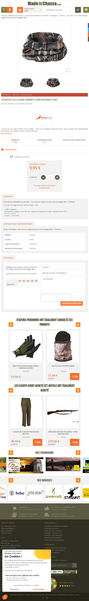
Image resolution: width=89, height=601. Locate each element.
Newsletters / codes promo (54, 550)
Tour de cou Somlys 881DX (63, 366)
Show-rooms (6, 533)
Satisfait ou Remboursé (53, 535)
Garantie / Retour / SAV (53, 533)
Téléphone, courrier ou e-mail (62, 516)
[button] (5, 597)
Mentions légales (7, 528)
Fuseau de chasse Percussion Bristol (26, 433)
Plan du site (5, 543)
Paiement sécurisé (28, 514)
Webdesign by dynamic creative (69, 595)
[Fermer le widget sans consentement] (13, 551)
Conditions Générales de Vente (56, 526)
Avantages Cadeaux (51, 552)
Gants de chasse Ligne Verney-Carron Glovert (26, 367)
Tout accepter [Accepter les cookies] (38, 589)
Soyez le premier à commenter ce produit (16, 103)
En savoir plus (6, 133)
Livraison (24, 507)
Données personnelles (52, 538)
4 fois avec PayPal (26, 516)
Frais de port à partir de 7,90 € (30, 509)
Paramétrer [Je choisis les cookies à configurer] (14, 589)
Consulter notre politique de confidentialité (18, 570)
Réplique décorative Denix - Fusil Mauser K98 (63, 433)
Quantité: (33, 177)
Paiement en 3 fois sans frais (55, 548)
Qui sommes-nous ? (8, 526)
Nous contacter (7, 531)
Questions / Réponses (9, 541)
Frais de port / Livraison (53, 531)
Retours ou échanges (59, 509)
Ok (75, 565)
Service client (58, 514)
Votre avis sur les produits (54, 540)
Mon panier (29, 9)
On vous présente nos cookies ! (16, 578)
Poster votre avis (71, 303)
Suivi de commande (8, 548)
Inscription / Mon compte (10, 545)
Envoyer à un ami (21, 156)
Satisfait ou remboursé (63, 507)
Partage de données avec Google (17, 580)
